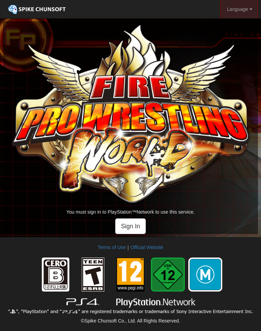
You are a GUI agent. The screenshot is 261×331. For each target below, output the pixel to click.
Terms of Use (111, 247)
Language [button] (239, 9)
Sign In (130, 226)
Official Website (146, 247)
